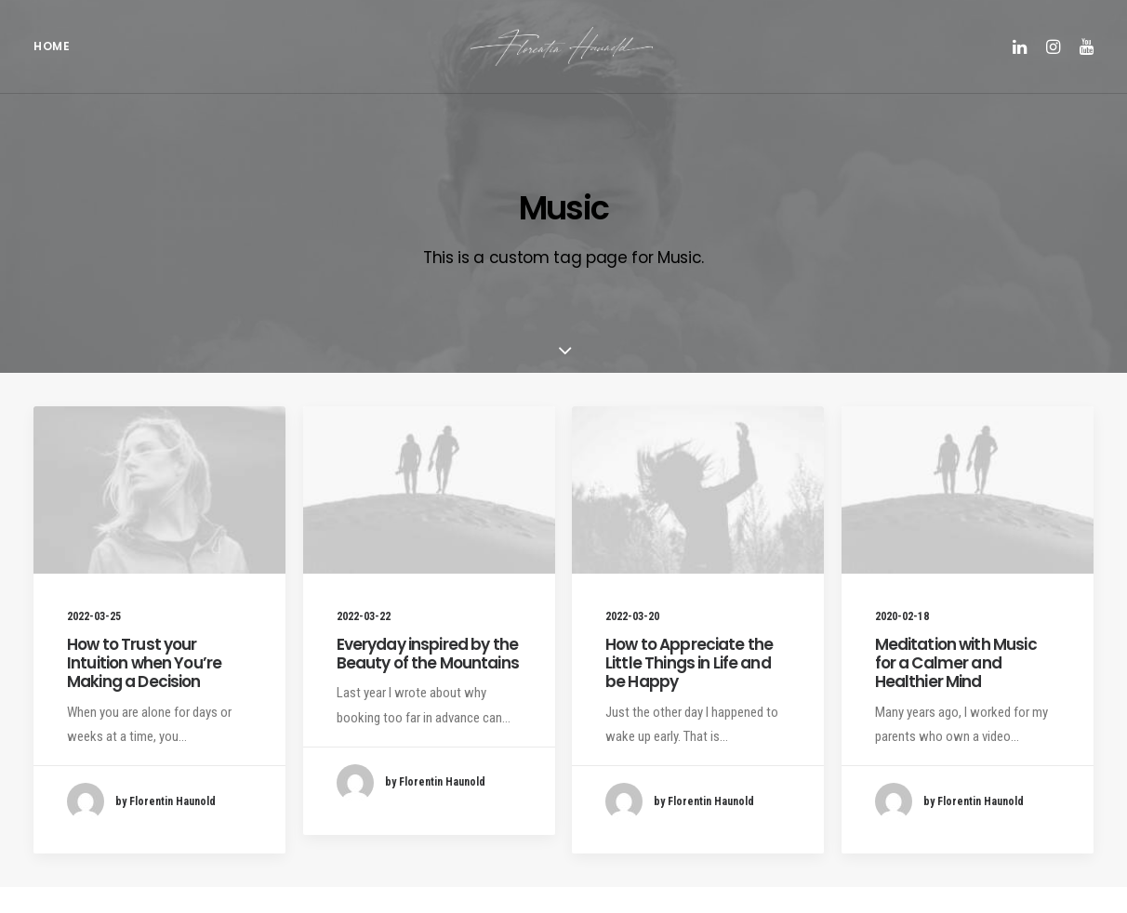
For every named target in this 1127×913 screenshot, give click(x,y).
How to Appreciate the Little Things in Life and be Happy (689, 689)
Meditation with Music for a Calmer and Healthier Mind (956, 689)
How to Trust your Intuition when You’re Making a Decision (144, 689)
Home (51, 56)
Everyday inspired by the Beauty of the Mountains (428, 679)
